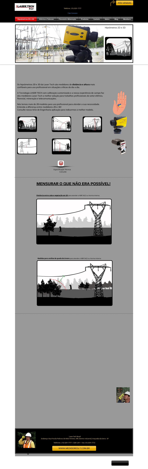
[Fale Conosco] (73, 13)
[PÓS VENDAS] (124, 2)
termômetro (46, 175)
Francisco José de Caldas (48, 141)
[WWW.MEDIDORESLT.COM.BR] (74, 448)
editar (49, 187)
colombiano (48, 140)
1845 (45, 181)
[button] (74, 43)
